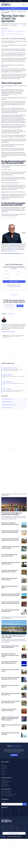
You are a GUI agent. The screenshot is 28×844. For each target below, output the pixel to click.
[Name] (8, 271)
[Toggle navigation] (26, 4)
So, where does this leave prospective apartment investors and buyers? (12, 34)
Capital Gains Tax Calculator (6, 791)
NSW (2, 809)
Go (24, 804)
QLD (2, 812)
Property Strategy (4, 784)
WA (10, 809)
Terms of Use (23, 830)
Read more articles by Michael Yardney (8, 331)
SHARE (24, 25)
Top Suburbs (3, 801)
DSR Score (3, 774)
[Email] (14, 278)
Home (2, 11)
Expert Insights (4, 765)
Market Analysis (4, 768)
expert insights (7, 11)
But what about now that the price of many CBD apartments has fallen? (13, 32)
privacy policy (19, 308)
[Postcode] (19, 274)
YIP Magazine (3, 771)
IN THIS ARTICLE (4, 28)
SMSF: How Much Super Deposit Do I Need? (9, 794)
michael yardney (14, 11)
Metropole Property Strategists (17, 243)
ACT (18, 809)
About (2, 825)
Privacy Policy (18, 830)
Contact (6, 825)
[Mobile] (8, 274)
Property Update (14, 249)
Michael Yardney (5, 25)
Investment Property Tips (5, 781)
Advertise (11, 825)
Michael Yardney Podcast (10, 250)
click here (21, 253)
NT (10, 812)
